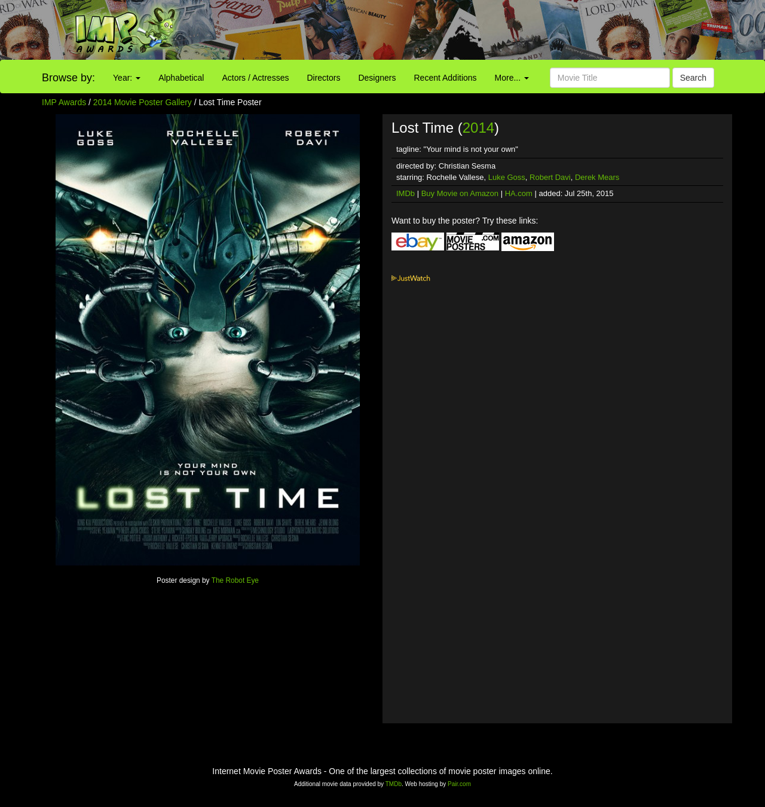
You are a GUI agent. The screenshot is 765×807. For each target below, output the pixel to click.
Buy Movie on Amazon (459, 193)
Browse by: (68, 78)
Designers (377, 77)
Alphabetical (181, 77)
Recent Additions (445, 77)
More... (512, 77)
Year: (126, 77)
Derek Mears (597, 177)
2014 (478, 128)
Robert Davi (550, 177)
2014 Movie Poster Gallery (142, 102)
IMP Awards (64, 102)
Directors (323, 77)
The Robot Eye (235, 580)
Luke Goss (506, 177)
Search (693, 77)
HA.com (519, 193)
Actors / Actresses (255, 77)
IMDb (405, 193)
